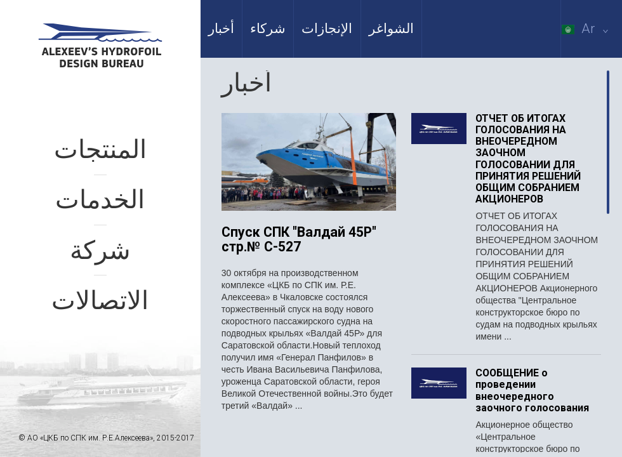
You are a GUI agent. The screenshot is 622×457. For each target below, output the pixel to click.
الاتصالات (100, 300)
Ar (587, 28)
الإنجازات (326, 28)
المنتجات (100, 149)
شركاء (268, 28)
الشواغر (391, 28)
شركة (100, 250)
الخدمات (100, 200)
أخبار (221, 28)
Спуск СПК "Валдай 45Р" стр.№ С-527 (299, 240)
